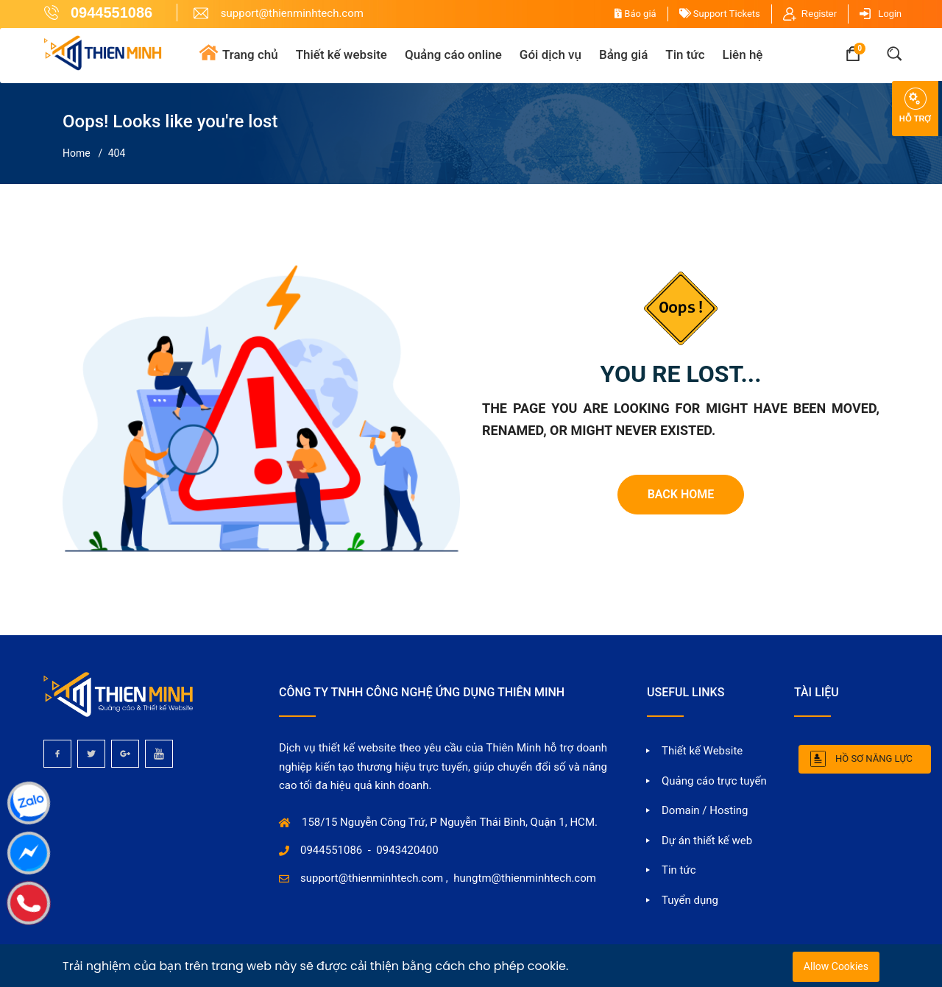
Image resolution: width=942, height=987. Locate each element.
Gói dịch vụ (550, 54)
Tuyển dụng (690, 900)
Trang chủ (250, 54)
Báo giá (635, 13)
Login (890, 13)
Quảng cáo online (453, 54)
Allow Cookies (836, 966)
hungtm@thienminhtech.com (524, 878)
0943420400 (407, 850)
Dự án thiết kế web (707, 840)
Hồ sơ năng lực (874, 758)
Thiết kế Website (702, 750)
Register (819, 13)
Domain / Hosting (705, 810)
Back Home (681, 494)
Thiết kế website (341, 54)
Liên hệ (743, 54)
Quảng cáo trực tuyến (714, 781)
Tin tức (684, 54)
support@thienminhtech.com (371, 878)
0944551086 (331, 850)
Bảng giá (623, 54)
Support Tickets (719, 13)
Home (77, 153)
